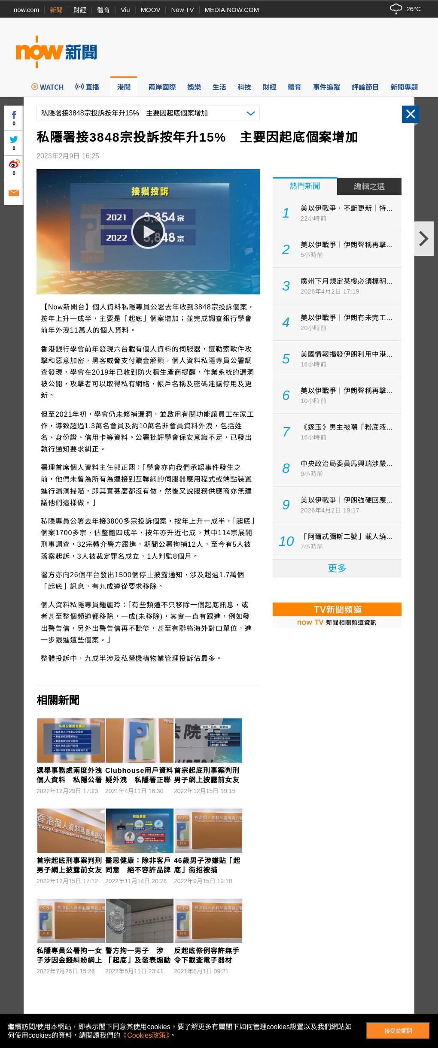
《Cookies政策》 (144, 1035)
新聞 (56, 10)
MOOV (151, 9)
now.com (26, 9)
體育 (103, 10)
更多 (337, 568)
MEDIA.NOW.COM (232, 9)
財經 (79, 10)
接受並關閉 (398, 1031)
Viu (125, 9)
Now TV (182, 9)
